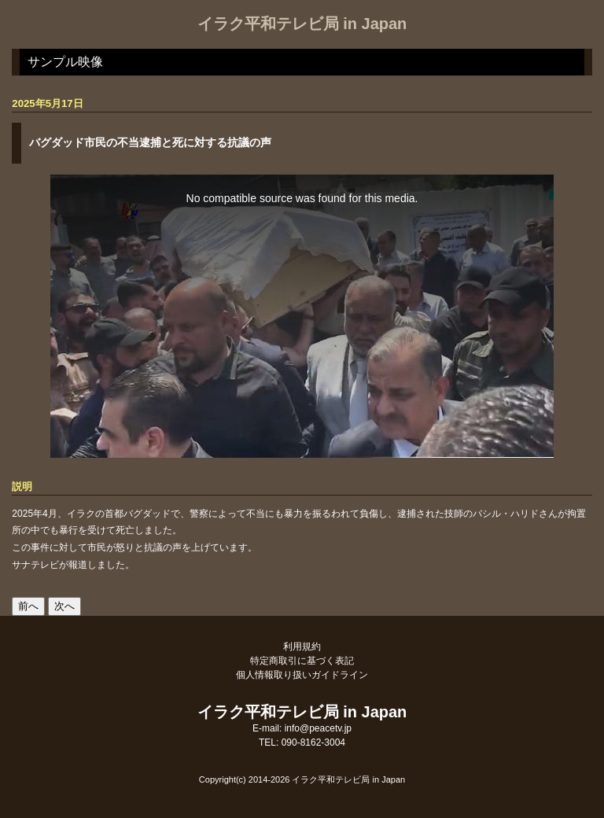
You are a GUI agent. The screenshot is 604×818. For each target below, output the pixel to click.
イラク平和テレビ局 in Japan (302, 23)
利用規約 (302, 646)
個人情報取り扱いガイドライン (302, 674)
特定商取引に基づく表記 (302, 660)
